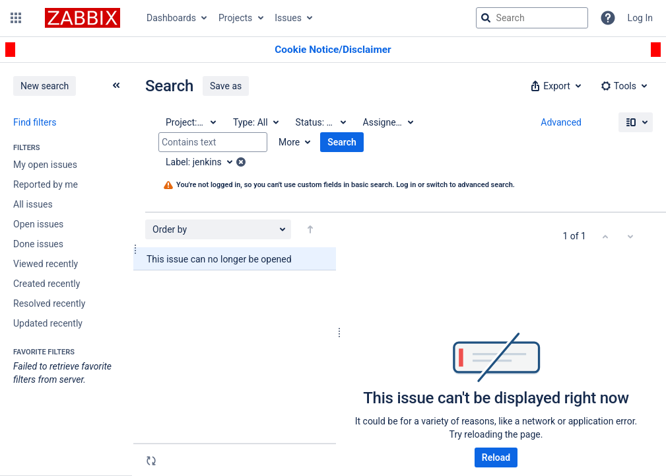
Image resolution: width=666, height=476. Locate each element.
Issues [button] (288, 18)
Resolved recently (49, 303)
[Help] (607, 17)
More (289, 142)
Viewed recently (45, 263)
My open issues (45, 164)
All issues (33, 204)
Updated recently (48, 323)
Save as (226, 86)
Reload (496, 457)
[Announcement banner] (333, 50)
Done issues (38, 244)
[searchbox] (532, 17)
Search (341, 142)
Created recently (46, 283)
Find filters (34, 122)
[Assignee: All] (387, 122)
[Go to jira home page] (82, 18)
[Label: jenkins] (203, 162)
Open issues (38, 224)
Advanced (561, 122)
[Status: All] (320, 122)
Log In (640, 18)
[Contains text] (212, 142)
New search (44, 86)
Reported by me (45, 184)
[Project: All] (190, 122)
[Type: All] (255, 122)
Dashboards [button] (171, 18)
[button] (16, 18)
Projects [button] (235, 18)
